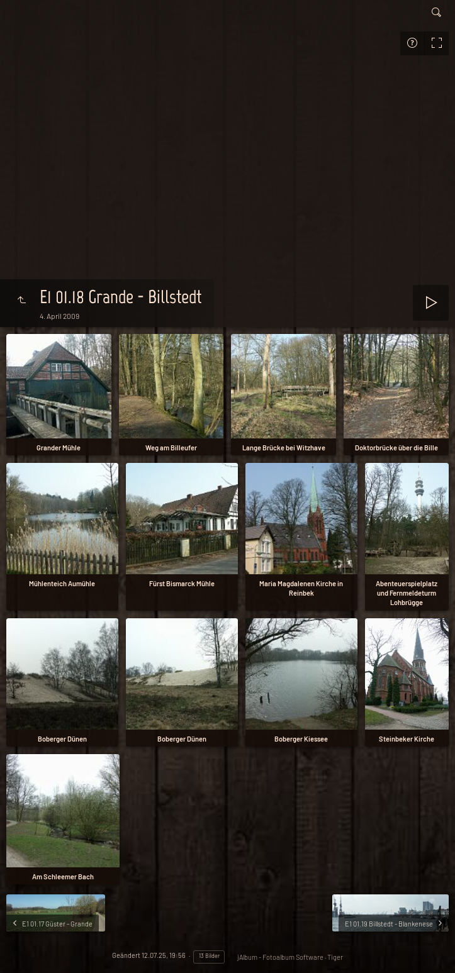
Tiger (335, 957)
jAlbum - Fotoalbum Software (280, 957)
